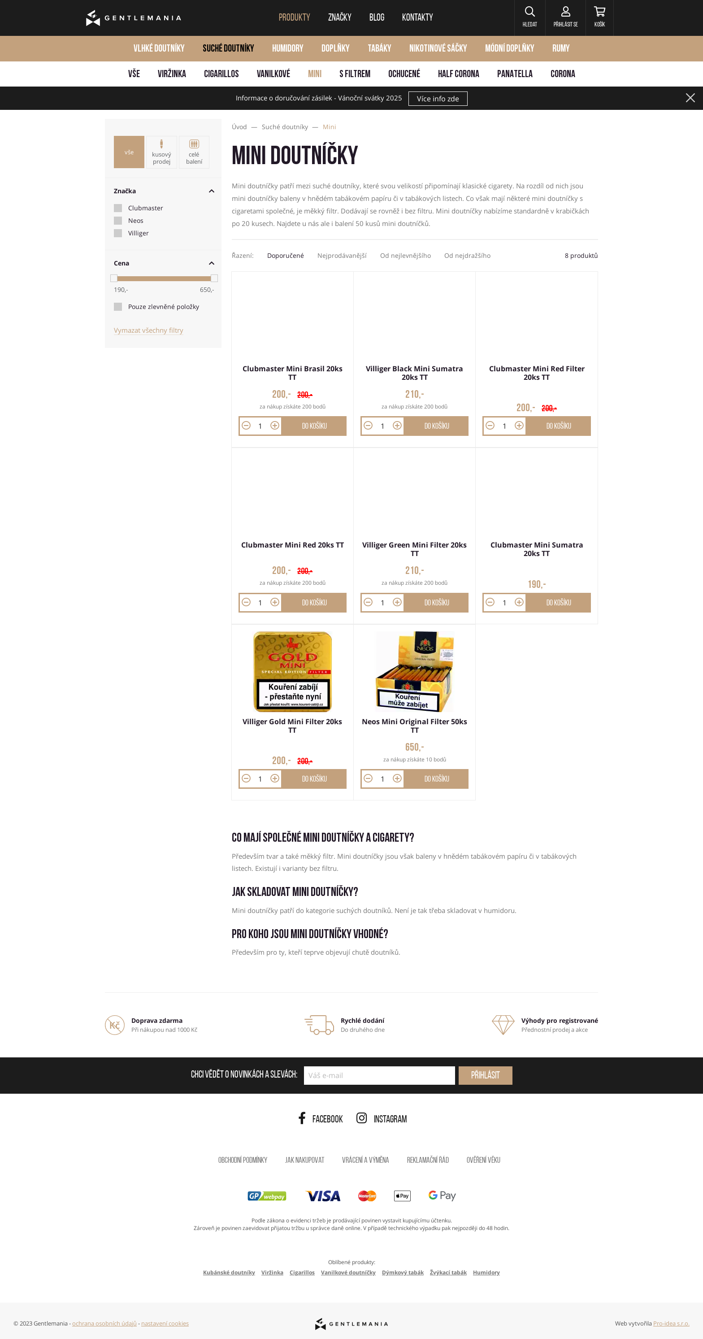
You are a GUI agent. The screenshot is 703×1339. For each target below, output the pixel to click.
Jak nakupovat (304, 1158)
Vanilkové (273, 75)
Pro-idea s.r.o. (671, 1320)
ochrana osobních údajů (104, 1320)
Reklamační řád (428, 1158)
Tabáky (379, 49)
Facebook (320, 1117)
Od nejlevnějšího (405, 255)
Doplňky (335, 49)
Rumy (561, 49)
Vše (134, 75)
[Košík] (598, 18)
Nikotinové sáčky (438, 49)
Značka (164, 191)
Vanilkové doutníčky (348, 1270)
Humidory (288, 49)
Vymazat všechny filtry (148, 330)
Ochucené (404, 75)
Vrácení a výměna (365, 1158)
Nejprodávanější (342, 255)
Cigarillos (221, 75)
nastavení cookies (165, 1320)
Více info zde (438, 99)
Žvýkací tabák (448, 1270)
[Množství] (261, 425)
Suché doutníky (228, 49)
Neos (135, 221)
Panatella (515, 75)
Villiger (138, 233)
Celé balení (194, 152)
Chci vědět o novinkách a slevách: (244, 1073)
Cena (164, 263)
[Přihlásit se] (561, 18)
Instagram (381, 1117)
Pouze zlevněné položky (163, 307)
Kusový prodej (161, 152)
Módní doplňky (509, 49)
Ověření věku (483, 1158)
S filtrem (354, 75)
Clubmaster (145, 208)
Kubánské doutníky (229, 1270)
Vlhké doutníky (159, 49)
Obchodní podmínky (242, 1158)
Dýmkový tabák (403, 1270)
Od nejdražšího (467, 255)
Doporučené (285, 255)
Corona (563, 75)
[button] (524, 18)
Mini (314, 75)
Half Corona (458, 75)
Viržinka (172, 75)
